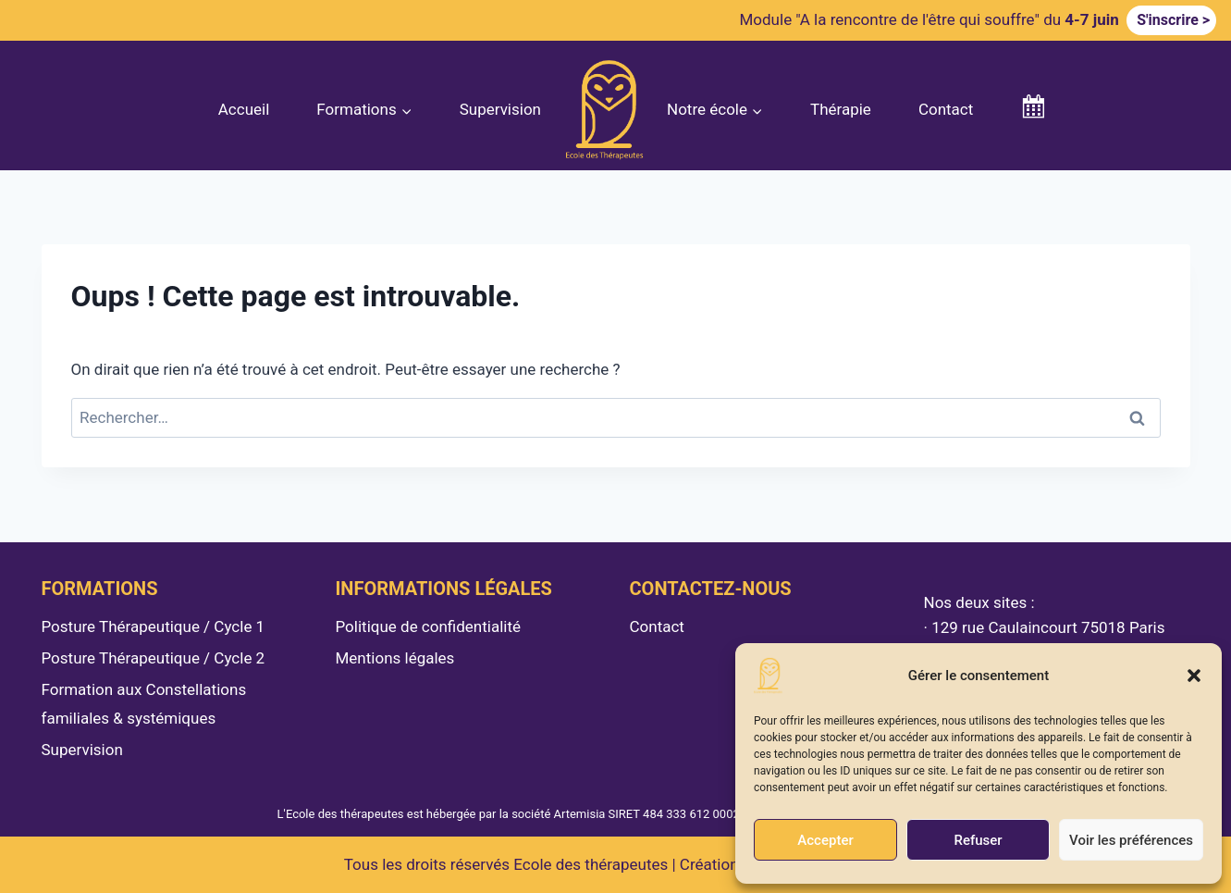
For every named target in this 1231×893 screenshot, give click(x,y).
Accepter (825, 840)
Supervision (500, 109)
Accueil (244, 109)
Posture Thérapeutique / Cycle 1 (153, 626)
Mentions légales (395, 658)
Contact (945, 109)
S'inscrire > (1171, 20)
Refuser (978, 840)
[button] (1194, 675)
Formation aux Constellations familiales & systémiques (144, 703)
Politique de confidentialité (429, 626)
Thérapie (840, 109)
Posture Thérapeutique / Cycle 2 (153, 658)
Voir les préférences (1131, 840)
